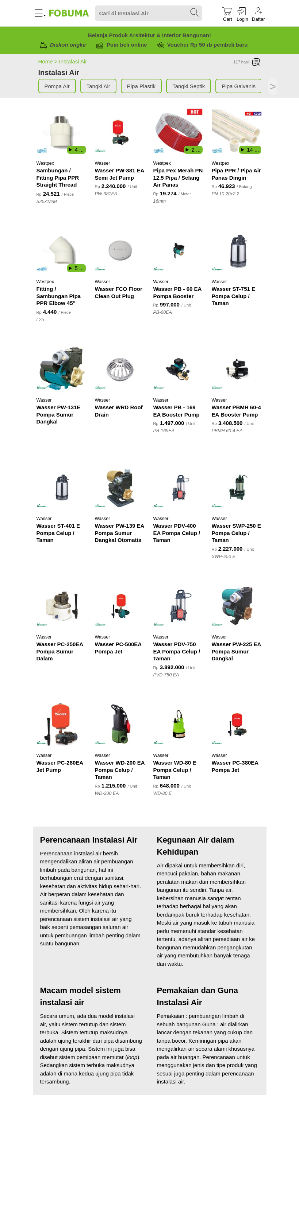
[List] (256, 62)
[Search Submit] (194, 12)
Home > (48, 61)
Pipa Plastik (141, 86)
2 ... (195, 150)
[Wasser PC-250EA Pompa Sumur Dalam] (62, 606)
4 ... (79, 150)
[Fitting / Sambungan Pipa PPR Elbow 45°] (62, 250)
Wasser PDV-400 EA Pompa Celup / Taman (176, 533)
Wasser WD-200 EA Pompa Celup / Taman (120, 770)
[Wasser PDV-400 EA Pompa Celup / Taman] (178, 487)
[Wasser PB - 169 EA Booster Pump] (178, 369)
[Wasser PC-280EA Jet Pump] (62, 724)
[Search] (148, 13)
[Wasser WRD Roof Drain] (120, 369)
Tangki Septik (188, 86)
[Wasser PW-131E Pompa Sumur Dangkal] (62, 369)
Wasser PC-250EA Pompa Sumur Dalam (60, 651)
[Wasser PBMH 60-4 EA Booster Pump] (237, 369)
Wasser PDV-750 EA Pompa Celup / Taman (176, 651)
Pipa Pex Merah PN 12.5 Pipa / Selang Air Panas (178, 177)
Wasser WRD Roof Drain (119, 411)
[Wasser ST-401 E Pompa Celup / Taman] (62, 487)
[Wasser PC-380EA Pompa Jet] (237, 724)
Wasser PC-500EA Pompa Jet (118, 648)
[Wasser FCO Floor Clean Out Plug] (120, 250)
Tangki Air (98, 86)
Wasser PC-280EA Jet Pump (60, 766)
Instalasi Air (73, 61)
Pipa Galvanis (239, 86)
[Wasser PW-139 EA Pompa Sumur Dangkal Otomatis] (120, 487)
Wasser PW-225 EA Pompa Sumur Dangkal (236, 651)
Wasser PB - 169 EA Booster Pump (176, 411)
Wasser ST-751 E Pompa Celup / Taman (234, 296)
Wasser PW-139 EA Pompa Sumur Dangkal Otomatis (119, 533)
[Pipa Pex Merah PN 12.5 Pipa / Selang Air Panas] (178, 132)
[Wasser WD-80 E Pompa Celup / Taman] (178, 724)
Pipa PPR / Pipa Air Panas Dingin (236, 174)
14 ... (253, 150)
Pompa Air (57, 86)
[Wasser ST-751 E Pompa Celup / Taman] (237, 250)
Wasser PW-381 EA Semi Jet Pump (119, 174)
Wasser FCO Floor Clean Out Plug (118, 292)
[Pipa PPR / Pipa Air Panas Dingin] (237, 132)
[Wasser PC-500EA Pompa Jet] (120, 606)
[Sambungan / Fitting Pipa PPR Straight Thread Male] (62, 132)
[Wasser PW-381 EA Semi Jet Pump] (120, 132)
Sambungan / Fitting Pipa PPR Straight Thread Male (58, 178)
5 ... (79, 268)
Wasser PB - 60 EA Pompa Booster (177, 292)
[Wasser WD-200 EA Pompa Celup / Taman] (120, 724)
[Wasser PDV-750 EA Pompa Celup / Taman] (178, 606)
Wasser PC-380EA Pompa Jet (235, 766)
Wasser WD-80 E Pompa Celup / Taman (174, 770)
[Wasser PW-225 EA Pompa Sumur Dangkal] (237, 606)
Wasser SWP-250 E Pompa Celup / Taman (236, 533)
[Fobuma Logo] (69, 13)
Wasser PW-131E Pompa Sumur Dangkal (59, 414)
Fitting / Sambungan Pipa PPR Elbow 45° (59, 296)
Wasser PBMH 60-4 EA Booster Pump (236, 411)
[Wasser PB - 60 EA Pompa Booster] (178, 250)
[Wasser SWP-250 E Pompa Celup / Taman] (237, 487)
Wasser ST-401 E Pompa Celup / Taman (58, 533)
